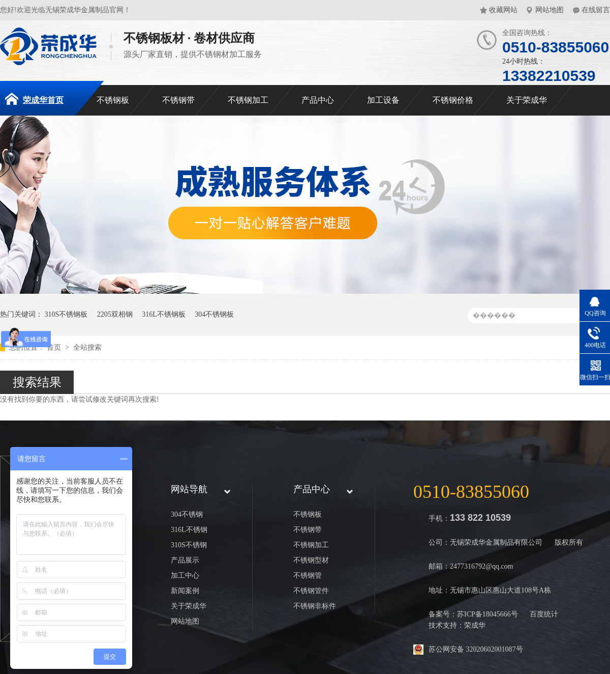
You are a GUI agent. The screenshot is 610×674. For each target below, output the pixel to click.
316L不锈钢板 (164, 314)
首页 (55, 347)
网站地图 (549, 10)
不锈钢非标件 (314, 606)
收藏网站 (503, 10)
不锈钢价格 (453, 100)
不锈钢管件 (311, 591)
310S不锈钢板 (66, 314)
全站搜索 (87, 347)
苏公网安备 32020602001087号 (476, 649)
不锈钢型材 (311, 560)
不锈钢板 (113, 100)
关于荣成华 (526, 100)
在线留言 (596, 10)
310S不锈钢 (189, 545)
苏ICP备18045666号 (487, 614)
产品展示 (185, 560)
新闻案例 (185, 591)
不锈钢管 (307, 575)
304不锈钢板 (214, 314)
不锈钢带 (178, 100)
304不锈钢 (187, 514)
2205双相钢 (115, 314)
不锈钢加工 (248, 100)
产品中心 (317, 100)
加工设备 (383, 100)
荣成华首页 (34, 99)
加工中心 (185, 575)
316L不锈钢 (189, 529)
